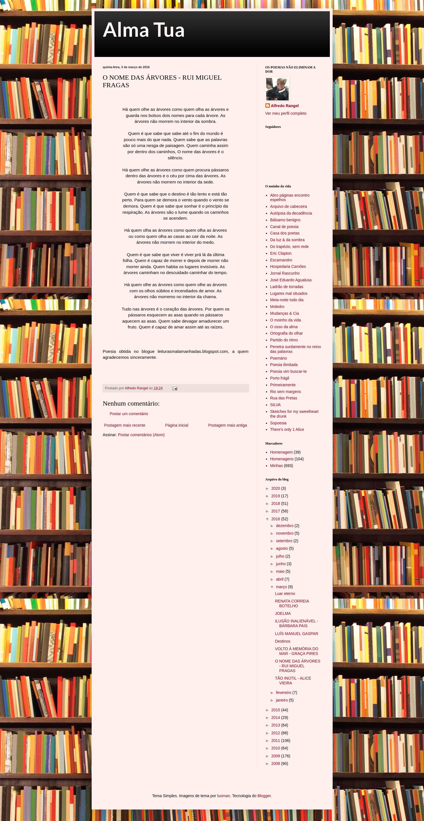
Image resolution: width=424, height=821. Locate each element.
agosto (282, 548)
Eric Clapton (280, 253)
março (282, 587)
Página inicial (177, 425)
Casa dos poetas (285, 233)
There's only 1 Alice (287, 429)
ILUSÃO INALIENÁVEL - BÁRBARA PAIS (296, 623)
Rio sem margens (285, 391)
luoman (223, 796)
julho (280, 556)
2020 (276, 488)
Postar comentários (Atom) (141, 435)
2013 (276, 725)
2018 (276, 503)
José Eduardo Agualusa (291, 280)
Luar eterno (285, 593)
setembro (284, 541)
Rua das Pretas (283, 398)
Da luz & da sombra (287, 240)
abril (280, 579)
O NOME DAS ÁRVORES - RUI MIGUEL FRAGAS (297, 666)
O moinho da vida (285, 320)
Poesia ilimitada (284, 364)
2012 (276, 733)
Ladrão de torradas (286, 286)
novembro (285, 533)
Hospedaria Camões (288, 266)
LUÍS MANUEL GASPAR (296, 633)
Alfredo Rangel (285, 106)
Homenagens (281, 459)
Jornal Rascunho (285, 273)
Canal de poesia (284, 226)
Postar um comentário (129, 413)
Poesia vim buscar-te (288, 371)
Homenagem (281, 452)
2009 (276, 756)
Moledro (277, 306)
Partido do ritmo (284, 340)
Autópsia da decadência (291, 213)
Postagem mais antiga (227, 425)
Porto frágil (279, 378)
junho (281, 564)
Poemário (278, 358)
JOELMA (283, 613)
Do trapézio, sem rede (289, 246)
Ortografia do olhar (286, 333)
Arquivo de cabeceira (288, 206)
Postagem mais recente (124, 425)
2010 (276, 748)
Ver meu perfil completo (286, 113)
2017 (276, 511)
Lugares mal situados (288, 293)
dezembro (285, 525)
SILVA (275, 405)
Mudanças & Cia (284, 313)
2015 (276, 710)
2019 (276, 496)
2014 (276, 717)
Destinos (282, 641)
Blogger (264, 796)
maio (281, 571)
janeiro (282, 700)
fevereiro (284, 692)
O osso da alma (284, 327)
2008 (276, 763)
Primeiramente (283, 385)
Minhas (276, 465)
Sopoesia (278, 423)
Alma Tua (144, 29)
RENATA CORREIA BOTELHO (292, 603)
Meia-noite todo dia (286, 300)
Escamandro (281, 260)
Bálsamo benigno (285, 220)
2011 (276, 740)
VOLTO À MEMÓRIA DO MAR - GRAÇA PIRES (296, 651)
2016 (276, 519)
